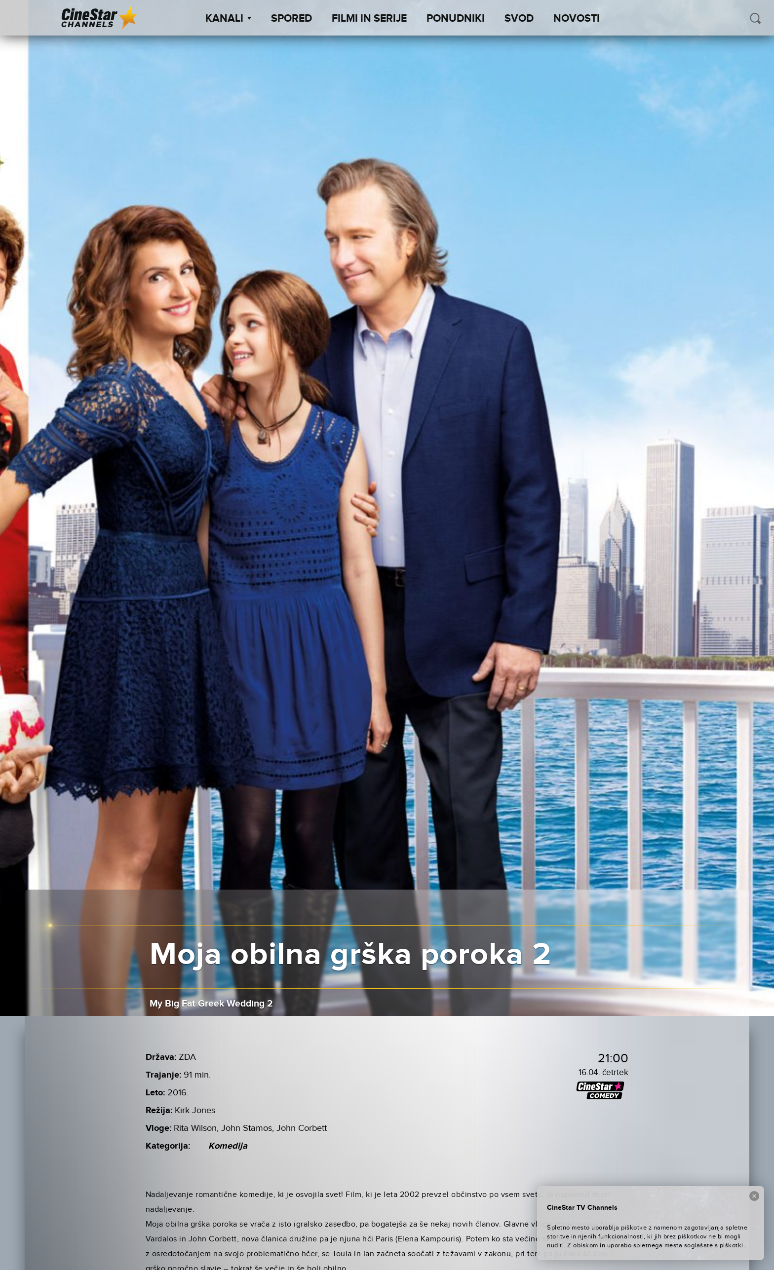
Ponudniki (455, 18)
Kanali (228, 18)
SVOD (519, 18)
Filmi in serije (369, 18)
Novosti (576, 18)
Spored (291, 18)
